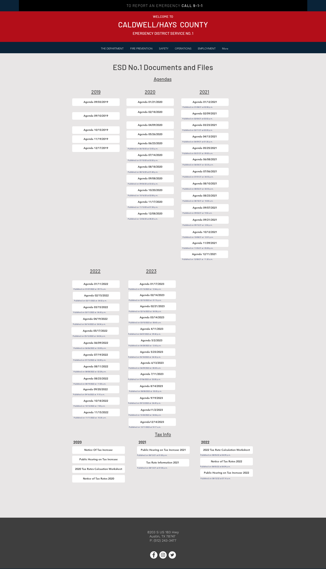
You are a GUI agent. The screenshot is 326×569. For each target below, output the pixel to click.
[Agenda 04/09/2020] (150, 125)
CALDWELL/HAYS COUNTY (163, 24)
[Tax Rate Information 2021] (162, 462)
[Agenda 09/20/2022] (95, 389)
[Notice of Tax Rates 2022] (226, 461)
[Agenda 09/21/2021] (205, 220)
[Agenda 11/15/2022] (96, 412)
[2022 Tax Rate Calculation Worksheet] (226, 450)
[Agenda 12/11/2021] (204, 254)
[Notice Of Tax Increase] (98, 450)
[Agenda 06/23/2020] (150, 143)
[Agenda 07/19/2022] (95, 355)
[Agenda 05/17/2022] (95, 331)
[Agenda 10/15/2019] (96, 130)
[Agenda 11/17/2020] (150, 202)
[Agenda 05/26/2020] (150, 134)
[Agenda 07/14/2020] (150, 155)
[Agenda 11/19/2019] (96, 139)
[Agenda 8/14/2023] (151, 386)
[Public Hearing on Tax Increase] (98, 459)
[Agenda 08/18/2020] (150, 167)
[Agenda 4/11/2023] (152, 329)
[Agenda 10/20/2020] (150, 190)
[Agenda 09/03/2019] (96, 102)
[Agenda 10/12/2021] (205, 232)
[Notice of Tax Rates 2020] (98, 479)
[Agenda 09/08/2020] (150, 178)
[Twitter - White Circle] (172, 555)
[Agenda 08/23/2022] (96, 378)
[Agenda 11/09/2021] (204, 243)
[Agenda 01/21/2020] (150, 102)
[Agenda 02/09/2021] (204, 113)
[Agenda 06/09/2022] (96, 343)
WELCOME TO (163, 16)
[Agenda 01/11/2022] (96, 284)
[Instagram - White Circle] (163, 555)
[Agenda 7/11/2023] (152, 374)
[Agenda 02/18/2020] (150, 112)
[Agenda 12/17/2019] (96, 148)
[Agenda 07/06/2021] (205, 171)
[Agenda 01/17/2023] (152, 284)
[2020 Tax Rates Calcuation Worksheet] (98, 469)
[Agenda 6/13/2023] (152, 363)
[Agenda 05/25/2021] (204, 148)
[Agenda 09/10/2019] (96, 116)
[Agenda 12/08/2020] (150, 213)
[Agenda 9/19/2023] (151, 398)
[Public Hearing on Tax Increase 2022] (226, 473)
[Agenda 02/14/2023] (152, 295)
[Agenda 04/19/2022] (95, 319)
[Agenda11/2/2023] (152, 410)
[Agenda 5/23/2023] (151, 352)
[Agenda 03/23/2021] (204, 125)
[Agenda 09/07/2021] (205, 208)
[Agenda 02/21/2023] (152, 306)
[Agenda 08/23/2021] (205, 196)
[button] (141, 48)
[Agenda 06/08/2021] (205, 159)
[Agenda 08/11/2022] (96, 366)
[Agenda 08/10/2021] (205, 183)
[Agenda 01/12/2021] (205, 102)
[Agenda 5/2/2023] (151, 340)
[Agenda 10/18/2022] (96, 401)
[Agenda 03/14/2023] (152, 317)
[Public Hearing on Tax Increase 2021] (163, 450)
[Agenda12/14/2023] (152, 422)
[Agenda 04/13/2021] (204, 136)
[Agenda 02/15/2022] (96, 295)
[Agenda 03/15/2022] (95, 307)
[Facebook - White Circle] (153, 555)
